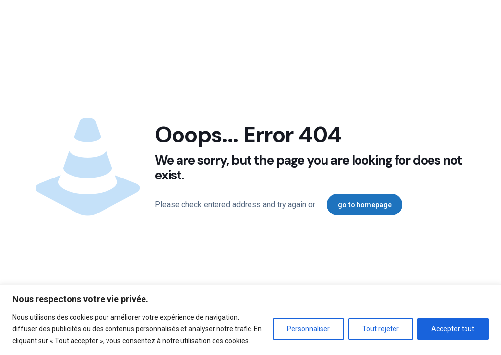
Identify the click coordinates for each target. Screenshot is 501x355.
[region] (250, 319)
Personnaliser (308, 329)
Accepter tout (452, 329)
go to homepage (365, 205)
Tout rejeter (380, 329)
